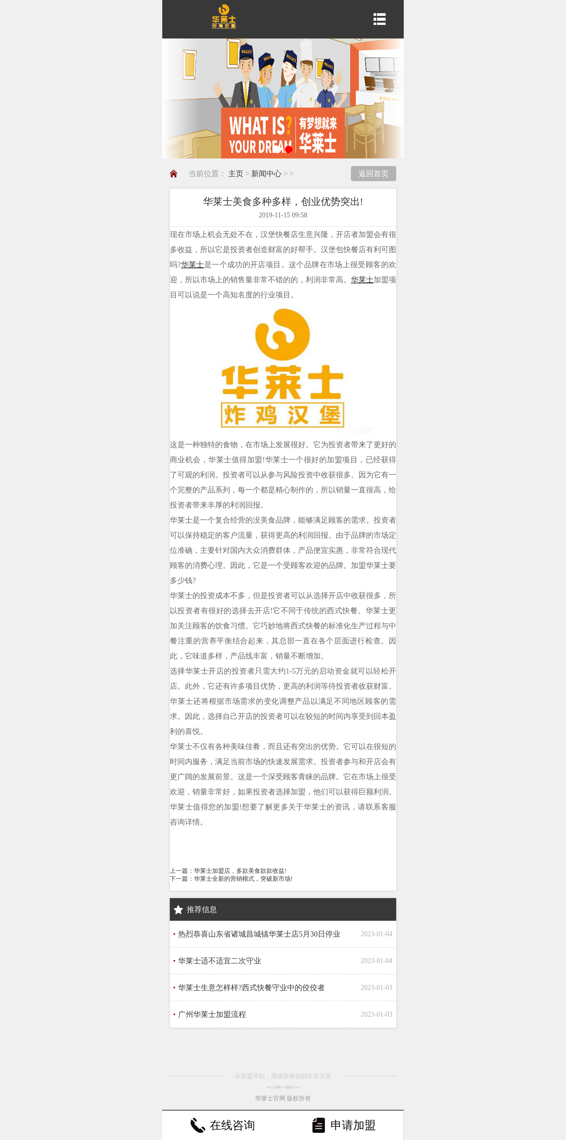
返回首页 (373, 173)
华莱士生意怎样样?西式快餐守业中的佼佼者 (251, 987)
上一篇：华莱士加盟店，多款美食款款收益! (228, 871)
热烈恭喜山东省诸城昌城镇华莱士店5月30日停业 (259, 934)
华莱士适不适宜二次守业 (219, 961)
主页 (235, 173)
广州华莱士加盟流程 (212, 1014)
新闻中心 (266, 173)
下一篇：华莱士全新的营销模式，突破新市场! (231, 878)
